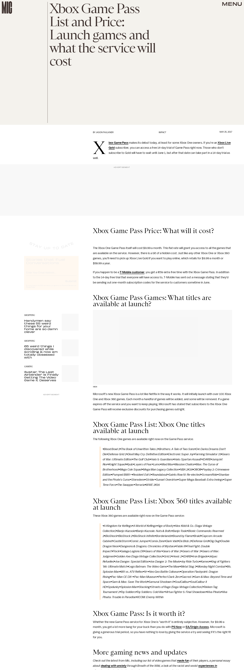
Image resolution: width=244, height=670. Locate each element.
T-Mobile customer (132, 272)
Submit (71, 283)
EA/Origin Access (197, 627)
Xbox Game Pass (118, 143)
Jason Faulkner (105, 132)
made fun (183, 660)
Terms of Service (67, 288)
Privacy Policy (30, 290)
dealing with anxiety (114, 665)
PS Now (176, 627)
